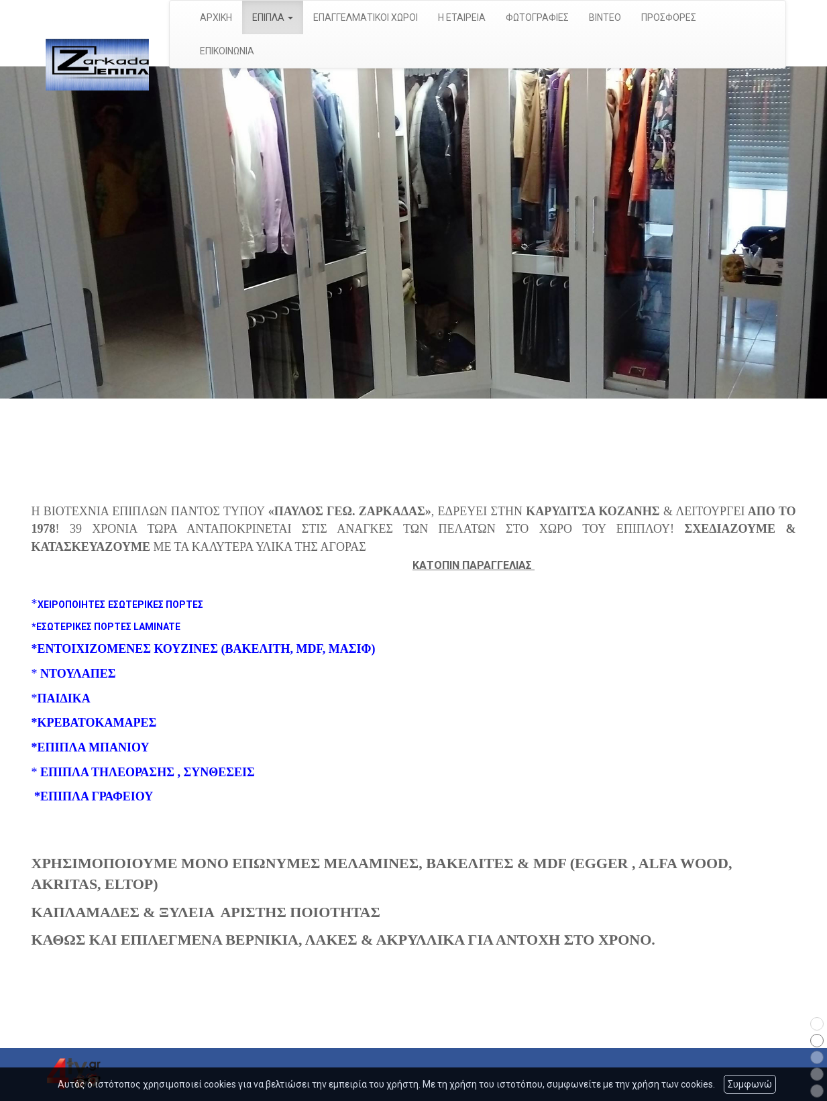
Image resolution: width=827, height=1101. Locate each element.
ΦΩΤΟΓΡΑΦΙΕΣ (537, 17)
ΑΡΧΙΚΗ (216, 17)
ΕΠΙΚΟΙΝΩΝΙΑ (227, 51)
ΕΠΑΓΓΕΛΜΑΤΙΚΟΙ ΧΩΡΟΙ (365, 17)
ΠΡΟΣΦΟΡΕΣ (668, 17)
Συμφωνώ (750, 1084)
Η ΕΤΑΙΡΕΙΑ (462, 17)
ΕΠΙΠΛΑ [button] (272, 17)
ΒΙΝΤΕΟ (605, 17)
